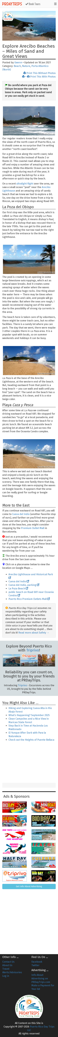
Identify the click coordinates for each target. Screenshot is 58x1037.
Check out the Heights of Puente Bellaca (31, 739)
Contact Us (8, 961)
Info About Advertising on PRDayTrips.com (40, 979)
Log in (5, 975)
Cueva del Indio (21, 514)
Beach (17, 66)
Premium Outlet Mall (32, 528)
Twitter (35, 965)
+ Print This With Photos (39, 76)
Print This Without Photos (39, 73)
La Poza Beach (18, 588)
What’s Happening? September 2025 (29, 715)
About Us (7, 965)
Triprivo (32, 650)
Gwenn (18, 62)
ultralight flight (24, 183)
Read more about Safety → (33, 632)
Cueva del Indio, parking (24, 585)
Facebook (36, 961)
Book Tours (32, 4)
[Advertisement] (29, 762)
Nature (26, 66)
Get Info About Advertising (29, 886)
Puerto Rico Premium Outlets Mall (29, 599)
